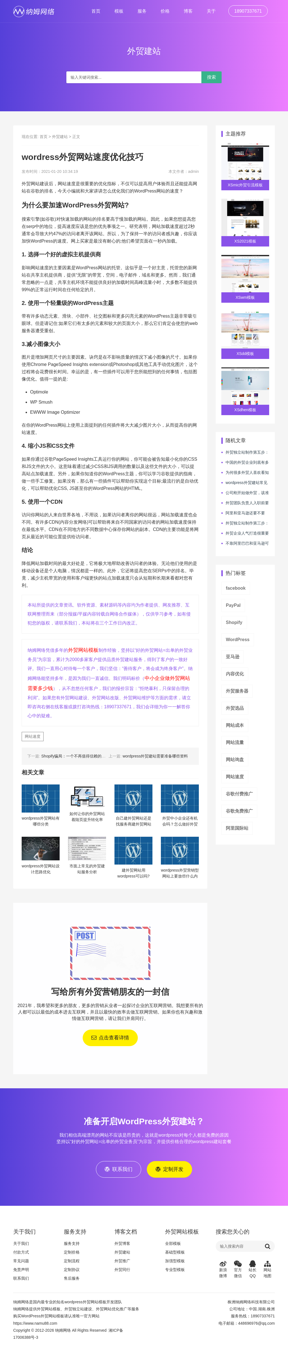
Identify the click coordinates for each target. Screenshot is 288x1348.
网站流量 (235, 742)
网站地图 (268, 1270)
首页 (95, 11)
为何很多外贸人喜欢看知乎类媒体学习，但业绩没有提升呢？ (245, 472)
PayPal (233, 605)
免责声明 (21, 1271)
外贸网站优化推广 (111, 1310)
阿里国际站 (237, 828)
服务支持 (72, 1245)
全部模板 (173, 1245)
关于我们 (21, 1245)
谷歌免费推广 (239, 811)
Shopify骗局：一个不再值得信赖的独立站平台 (81, 756)
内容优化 (235, 673)
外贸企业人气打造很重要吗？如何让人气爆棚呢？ (245, 533)
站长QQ (253, 1270)
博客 (188, 11)
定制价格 (72, 1253)
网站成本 (235, 725)
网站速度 (32, 736)
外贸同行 (122, 1271)
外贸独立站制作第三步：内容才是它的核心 (245, 523)
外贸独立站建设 (78, 1310)
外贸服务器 (237, 691)
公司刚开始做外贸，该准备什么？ (245, 493)
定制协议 (72, 1271)
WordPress (237, 639)
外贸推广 (122, 1262)
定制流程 (72, 1262)
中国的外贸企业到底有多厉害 (245, 462)
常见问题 (21, 1262)
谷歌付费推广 (239, 793)
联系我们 (21, 1279)
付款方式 (21, 1253)
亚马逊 (232, 656)
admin (193, 171)
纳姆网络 (63, 1331)
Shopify (234, 622)
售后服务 (72, 1279)
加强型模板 (175, 1262)
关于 (211, 11)
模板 (118, 11)
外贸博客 (122, 1245)
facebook (236, 588)
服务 (142, 11)
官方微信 (238, 1270)
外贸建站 (60, 136)
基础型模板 (175, 1253)
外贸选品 (235, 708)
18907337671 (248, 11)
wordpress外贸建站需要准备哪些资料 (155, 756)
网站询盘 (235, 759)
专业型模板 (175, 1271)
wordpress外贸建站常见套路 (244, 482)
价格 (165, 11)
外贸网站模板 (83, 650)
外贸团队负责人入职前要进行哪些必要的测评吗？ (245, 503)
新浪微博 (223, 1270)
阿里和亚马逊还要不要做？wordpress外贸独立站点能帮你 (244, 513)
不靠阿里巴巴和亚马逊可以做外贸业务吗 (245, 543)
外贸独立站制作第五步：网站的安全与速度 (245, 452)
